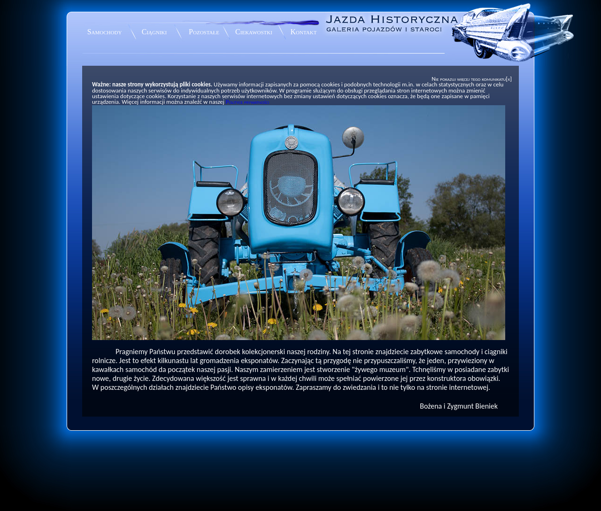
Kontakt (304, 32)
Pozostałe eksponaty (204, 33)
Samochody (104, 32)
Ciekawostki (253, 32)
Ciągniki (154, 32)
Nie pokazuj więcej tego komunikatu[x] (471, 79)
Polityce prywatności (248, 101)
